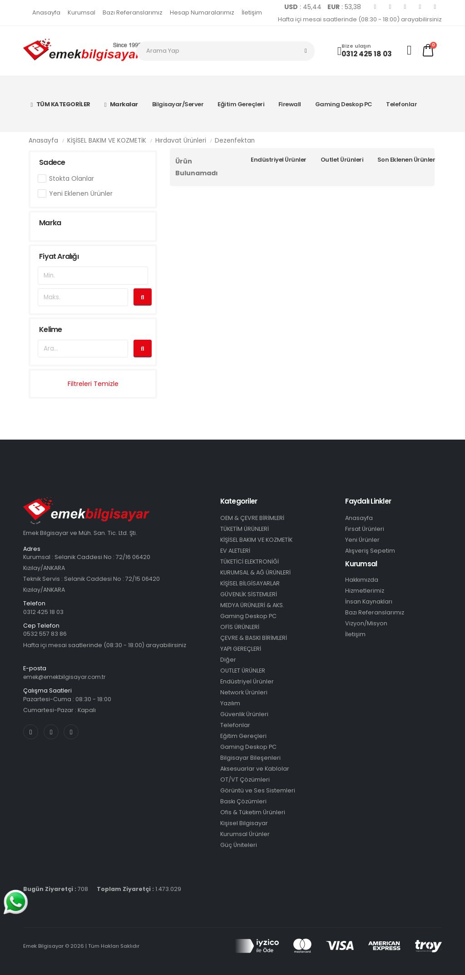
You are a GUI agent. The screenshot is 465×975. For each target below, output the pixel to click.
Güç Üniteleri (238, 845)
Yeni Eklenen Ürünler (81, 193)
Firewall (289, 104)
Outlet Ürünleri (342, 159)
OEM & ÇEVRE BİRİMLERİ (252, 518)
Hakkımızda (361, 580)
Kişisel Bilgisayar (244, 823)
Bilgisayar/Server (178, 104)
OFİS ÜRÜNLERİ (239, 627)
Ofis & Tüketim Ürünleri (252, 812)
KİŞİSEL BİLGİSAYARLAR (250, 583)
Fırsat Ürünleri (364, 529)
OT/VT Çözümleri (245, 779)
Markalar (121, 104)
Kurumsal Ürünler (245, 834)
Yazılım (230, 703)
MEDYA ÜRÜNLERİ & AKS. (252, 605)
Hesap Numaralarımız (202, 12)
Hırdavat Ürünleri (180, 140)
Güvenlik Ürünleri (244, 714)
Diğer (228, 659)
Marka (50, 223)
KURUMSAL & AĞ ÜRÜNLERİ (255, 572)
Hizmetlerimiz (364, 590)
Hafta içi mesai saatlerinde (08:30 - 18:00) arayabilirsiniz (360, 19)
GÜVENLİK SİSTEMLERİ (248, 594)
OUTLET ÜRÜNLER (242, 670)
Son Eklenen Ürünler (406, 159)
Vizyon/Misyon (366, 623)
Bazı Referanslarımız (133, 12)
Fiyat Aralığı (59, 256)
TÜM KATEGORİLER (60, 104)
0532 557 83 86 (45, 634)
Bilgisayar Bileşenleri (250, 758)
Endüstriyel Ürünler (279, 159)
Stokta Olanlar (71, 178)
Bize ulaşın (356, 46)
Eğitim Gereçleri (241, 104)
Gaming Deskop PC (343, 104)
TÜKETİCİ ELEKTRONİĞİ (249, 561)
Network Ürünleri (243, 692)
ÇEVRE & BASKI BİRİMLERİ (253, 638)
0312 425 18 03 (366, 54)
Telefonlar (401, 104)
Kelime (50, 329)
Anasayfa (46, 12)
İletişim (252, 12)
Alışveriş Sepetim (370, 550)
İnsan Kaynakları (368, 601)
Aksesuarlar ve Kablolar (254, 768)
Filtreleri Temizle (93, 383)
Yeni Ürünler (362, 540)
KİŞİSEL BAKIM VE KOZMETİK (106, 140)
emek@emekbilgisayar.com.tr (67, 677)
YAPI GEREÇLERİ (240, 649)
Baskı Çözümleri (243, 801)
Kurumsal (81, 12)
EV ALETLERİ (235, 550)
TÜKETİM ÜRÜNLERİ (244, 529)
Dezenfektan (235, 140)
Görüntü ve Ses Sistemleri (257, 790)
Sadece (52, 162)
